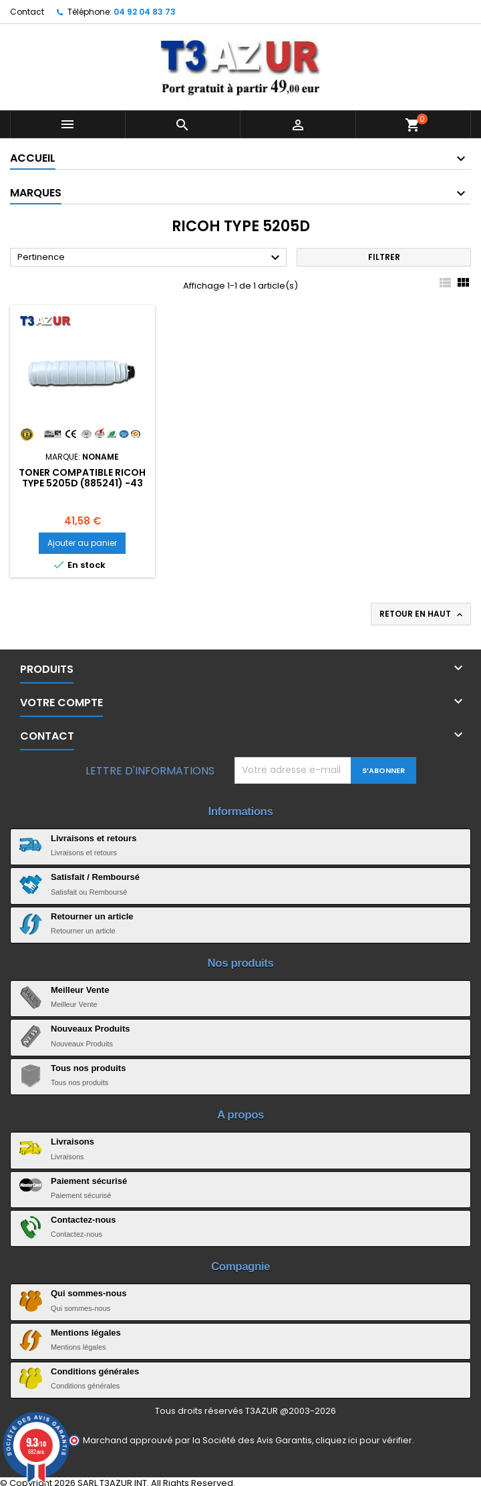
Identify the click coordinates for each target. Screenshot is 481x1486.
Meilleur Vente (80, 990)
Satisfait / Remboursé (95, 877)
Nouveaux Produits (90, 1029)
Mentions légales (86, 1333)
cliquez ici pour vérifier (363, 1440)
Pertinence (150, 258)
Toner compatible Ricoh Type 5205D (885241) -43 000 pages (82, 483)
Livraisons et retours (94, 838)
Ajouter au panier (82, 543)
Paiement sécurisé (89, 1181)
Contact (27, 11)
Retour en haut (422, 614)
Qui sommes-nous (88, 1293)
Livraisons (72, 1142)
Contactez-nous (83, 1220)
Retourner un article (92, 916)
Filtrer (384, 257)
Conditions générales (95, 1371)
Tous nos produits (88, 1068)
